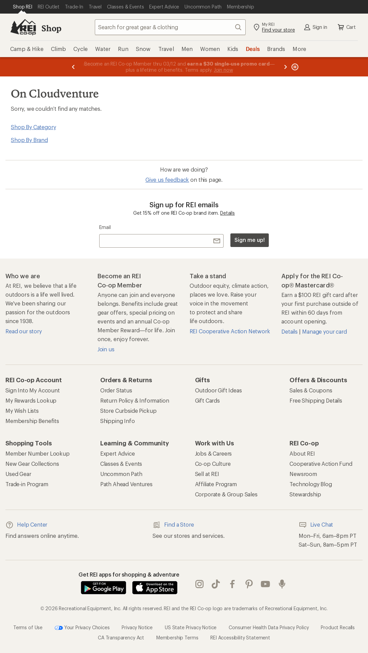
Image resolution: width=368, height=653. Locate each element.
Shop (51, 28)
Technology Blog (311, 484)
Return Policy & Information (134, 400)
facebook (232, 584)
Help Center (26, 525)
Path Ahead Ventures (126, 484)
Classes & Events (121, 463)
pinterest (249, 584)
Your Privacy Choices (82, 628)
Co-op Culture (213, 463)
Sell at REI (207, 474)
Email (104, 227)
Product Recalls (338, 627)
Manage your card (324, 331)
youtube (265, 584)
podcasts (282, 584)
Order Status (116, 390)
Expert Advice (117, 453)
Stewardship (305, 494)
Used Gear (18, 474)
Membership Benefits (32, 421)
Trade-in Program (26, 484)
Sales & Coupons (311, 390)
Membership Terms (177, 637)
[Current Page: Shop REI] (22, 7)
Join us (106, 349)
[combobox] (170, 27)
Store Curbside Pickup (128, 410)
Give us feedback (167, 179)
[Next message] (285, 67)
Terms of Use (27, 627)
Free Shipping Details (316, 400)
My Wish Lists (22, 410)
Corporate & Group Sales (226, 494)
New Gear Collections (32, 463)
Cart (346, 27)
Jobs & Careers (213, 453)
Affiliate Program (216, 484)
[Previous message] (73, 67)
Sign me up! (249, 239)
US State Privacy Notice (190, 627)
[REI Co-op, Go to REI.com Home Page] (23, 27)
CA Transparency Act (121, 637)
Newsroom (303, 474)
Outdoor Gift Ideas (218, 390)
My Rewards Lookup (30, 400)
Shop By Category (33, 127)
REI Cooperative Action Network (230, 331)
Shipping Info (117, 421)
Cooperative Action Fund (321, 463)
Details (227, 213)
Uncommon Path (121, 474)
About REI (302, 453)
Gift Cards (207, 400)
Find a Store (173, 525)
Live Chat (316, 525)
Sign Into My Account (32, 390)
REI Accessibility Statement (240, 637)
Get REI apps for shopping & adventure (128, 574)
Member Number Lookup (37, 453)
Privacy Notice (137, 627)
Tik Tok (215, 584)
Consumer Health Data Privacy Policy (269, 627)
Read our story (23, 331)
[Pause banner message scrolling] (294, 67)
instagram (199, 584)
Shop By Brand (29, 140)
